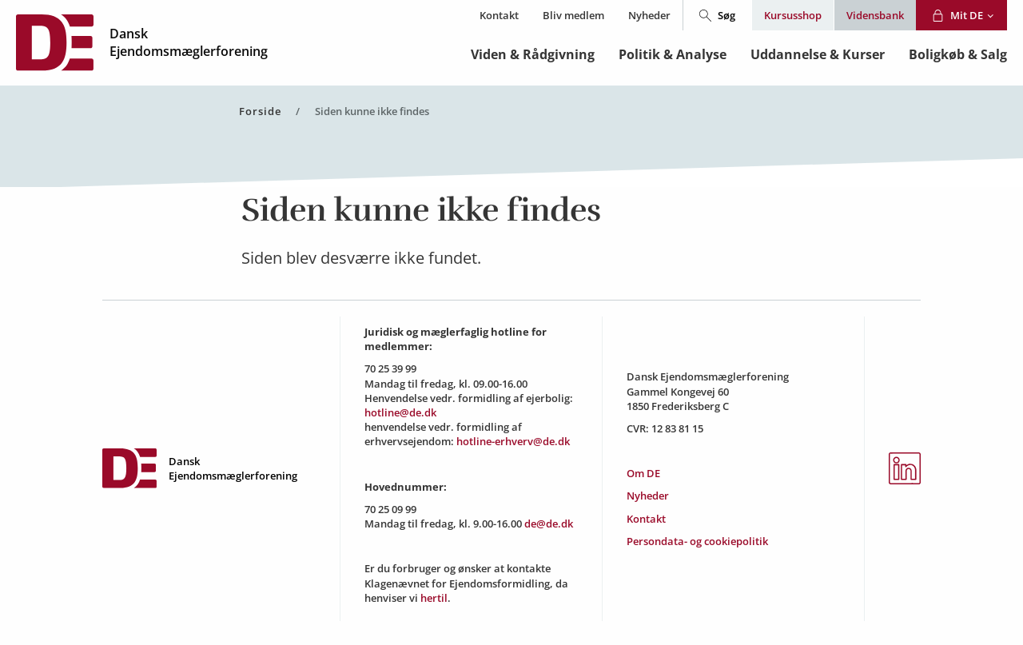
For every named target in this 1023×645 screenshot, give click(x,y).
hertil (434, 598)
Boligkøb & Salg (958, 54)
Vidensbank (875, 15)
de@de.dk (548, 523)
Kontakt (499, 15)
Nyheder (649, 15)
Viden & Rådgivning (533, 54)
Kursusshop (793, 15)
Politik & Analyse (672, 54)
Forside (260, 111)
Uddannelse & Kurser (817, 54)
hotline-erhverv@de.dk (513, 441)
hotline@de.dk (400, 412)
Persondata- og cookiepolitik (697, 541)
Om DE (643, 473)
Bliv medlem (573, 15)
